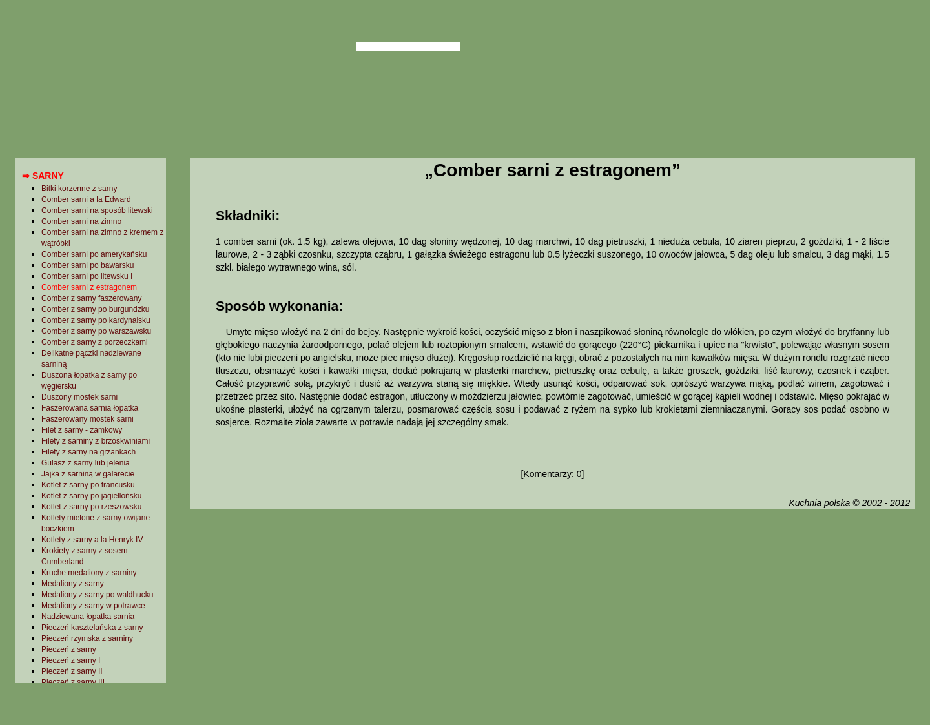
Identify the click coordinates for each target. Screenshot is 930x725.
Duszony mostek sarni (79, 397)
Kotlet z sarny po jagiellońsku (91, 495)
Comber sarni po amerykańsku (94, 254)
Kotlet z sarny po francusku (88, 484)
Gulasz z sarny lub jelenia (85, 462)
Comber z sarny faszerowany (91, 298)
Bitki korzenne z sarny (79, 188)
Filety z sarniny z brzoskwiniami (95, 440)
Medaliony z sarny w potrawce (93, 605)
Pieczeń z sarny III (73, 682)
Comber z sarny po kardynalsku (95, 320)
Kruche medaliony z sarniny (88, 572)
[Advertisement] (552, 615)
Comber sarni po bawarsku (87, 265)
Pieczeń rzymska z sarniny (87, 638)
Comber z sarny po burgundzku (95, 309)
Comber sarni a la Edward (86, 199)
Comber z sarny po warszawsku (96, 331)
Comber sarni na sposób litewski (97, 210)
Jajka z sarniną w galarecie (87, 473)
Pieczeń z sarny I (70, 660)
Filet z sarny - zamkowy (81, 429)
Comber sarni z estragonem (89, 287)
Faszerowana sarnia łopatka (89, 408)
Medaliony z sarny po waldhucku (97, 594)
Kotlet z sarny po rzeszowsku (91, 506)
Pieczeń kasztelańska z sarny (92, 627)
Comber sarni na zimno (81, 221)
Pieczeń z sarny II (72, 671)
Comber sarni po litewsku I (86, 276)
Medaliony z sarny (72, 583)
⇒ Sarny (43, 175)
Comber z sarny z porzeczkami (94, 342)
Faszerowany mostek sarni (87, 419)
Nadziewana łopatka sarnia (87, 616)
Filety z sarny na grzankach (88, 451)
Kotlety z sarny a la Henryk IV (92, 539)
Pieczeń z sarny (68, 649)
